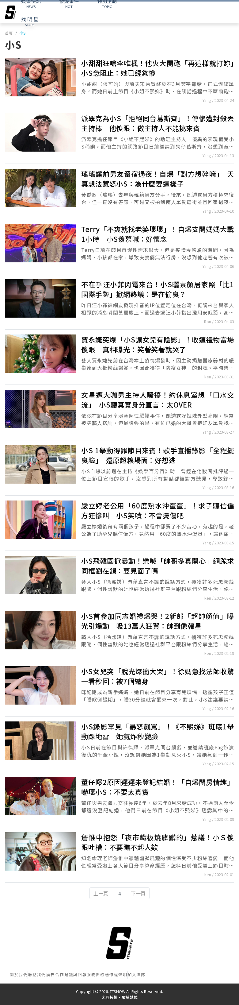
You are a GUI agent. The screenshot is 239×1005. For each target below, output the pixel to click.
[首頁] (119, 943)
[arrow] (10, 12)
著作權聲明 (116, 974)
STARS (29, 21)
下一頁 (138, 893)
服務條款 (95, 974)
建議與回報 (75, 974)
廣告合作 (55, 974)
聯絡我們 (37, 974)
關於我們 (19, 974)
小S (22, 33)
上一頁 (100, 893)
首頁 (9, 33)
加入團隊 (137, 974)
